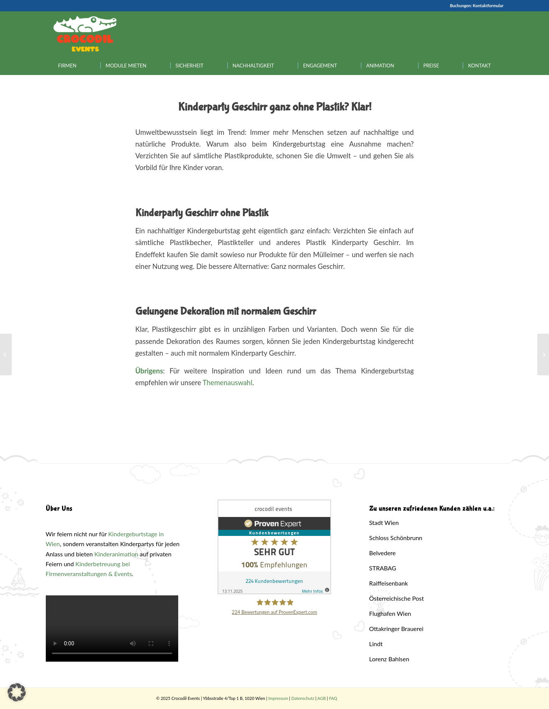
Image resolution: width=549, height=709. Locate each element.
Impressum (278, 698)
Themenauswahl (227, 382)
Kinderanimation (116, 554)
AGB (321, 698)
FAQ (333, 698)
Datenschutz (302, 698)
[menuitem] (67, 65)
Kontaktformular (488, 5)
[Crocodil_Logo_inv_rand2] (85, 33)
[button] (16, 692)
